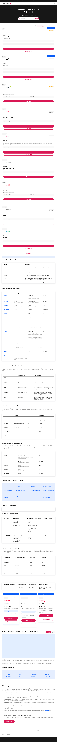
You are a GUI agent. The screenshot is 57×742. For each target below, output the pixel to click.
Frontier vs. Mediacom (20, 490)
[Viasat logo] (8, 87)
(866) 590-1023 (28, 51)
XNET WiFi (5, 351)
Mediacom (6, 305)
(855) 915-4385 (28, 223)
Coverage (48, 632)
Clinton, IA (8, 674)
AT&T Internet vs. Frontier (7, 490)
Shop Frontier (10, 618)
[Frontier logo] (8, 111)
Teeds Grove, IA (34, 676)
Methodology (46, 710)
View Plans (28, 48)
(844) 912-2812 (28, 103)
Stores (53, 632)
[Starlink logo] (8, 59)
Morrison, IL (8, 676)
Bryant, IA (33, 672)
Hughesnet (6, 321)
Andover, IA (21, 672)
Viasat (5, 355)
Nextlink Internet (7, 309)
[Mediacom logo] (8, 209)
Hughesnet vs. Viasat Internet (22, 496)
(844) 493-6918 (28, 79)
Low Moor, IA (47, 674)
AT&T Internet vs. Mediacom (8, 484)
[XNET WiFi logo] (8, 232)
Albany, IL (8, 672)
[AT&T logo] (8, 31)
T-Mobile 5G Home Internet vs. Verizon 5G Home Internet (48, 486)
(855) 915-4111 (28, 128)
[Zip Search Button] (37, 18)
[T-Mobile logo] (8, 136)
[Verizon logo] (8, 185)
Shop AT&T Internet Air (28, 620)
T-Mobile (5, 331)
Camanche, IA (48, 672)
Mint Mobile (6, 301)
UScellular (5, 341)
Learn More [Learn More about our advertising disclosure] (40, 0)
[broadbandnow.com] (6, 3)
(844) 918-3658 (28, 154)
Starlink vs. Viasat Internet (35, 496)
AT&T (5, 325)
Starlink (5, 345)
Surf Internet (6, 313)
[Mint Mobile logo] (8, 162)
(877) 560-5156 (28, 201)
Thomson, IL (47, 676)
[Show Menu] (54, 3)
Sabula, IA (21, 676)
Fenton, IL (21, 674)
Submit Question (9, 721)
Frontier (5, 295)
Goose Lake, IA (34, 674)
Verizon (5, 317)
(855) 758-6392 (28, 248)
